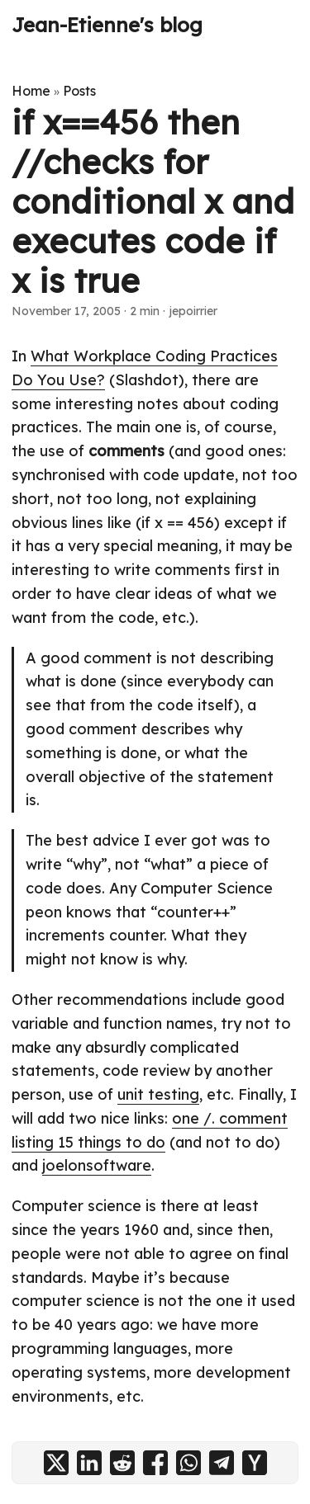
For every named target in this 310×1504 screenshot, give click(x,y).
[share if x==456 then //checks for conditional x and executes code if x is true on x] (56, 1462)
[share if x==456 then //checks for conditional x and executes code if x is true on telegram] (221, 1462)
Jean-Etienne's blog (107, 24)
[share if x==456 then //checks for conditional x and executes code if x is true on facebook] (155, 1462)
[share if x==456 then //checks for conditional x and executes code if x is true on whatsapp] (188, 1462)
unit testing (158, 1094)
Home (31, 91)
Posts (79, 91)
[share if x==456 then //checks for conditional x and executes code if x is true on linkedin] (89, 1462)
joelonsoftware (96, 1165)
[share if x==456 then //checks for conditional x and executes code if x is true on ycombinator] (254, 1462)
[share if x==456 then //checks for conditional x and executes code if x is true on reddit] (122, 1462)
